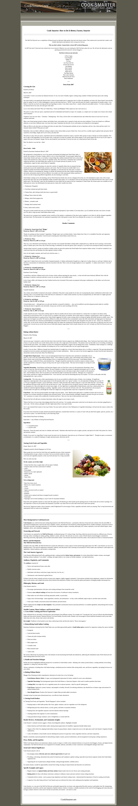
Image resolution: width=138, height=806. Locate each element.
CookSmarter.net (36, 6)
